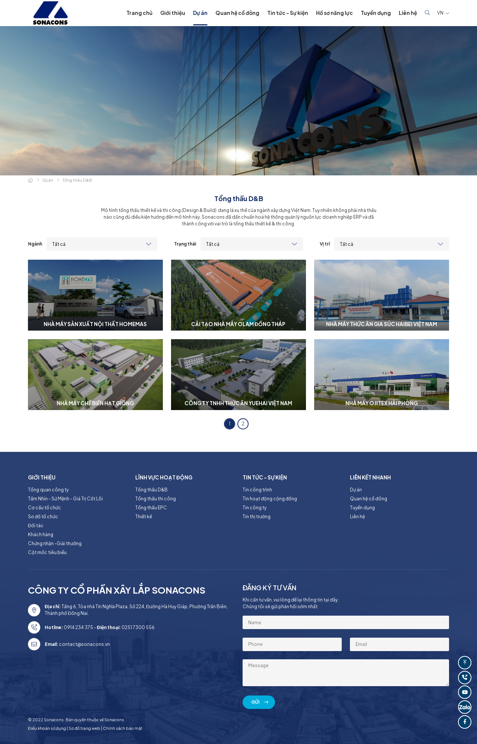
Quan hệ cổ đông (237, 13)
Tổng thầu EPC (151, 507)
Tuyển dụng (376, 13)
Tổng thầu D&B (151, 490)
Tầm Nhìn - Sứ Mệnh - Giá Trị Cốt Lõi (65, 498)
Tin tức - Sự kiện (287, 13)
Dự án (200, 13)
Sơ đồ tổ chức (43, 516)
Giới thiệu (172, 13)
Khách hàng (40, 534)
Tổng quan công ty (48, 490)
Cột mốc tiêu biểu (47, 552)
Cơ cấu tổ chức (44, 507)
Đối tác (36, 525)
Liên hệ (408, 13)
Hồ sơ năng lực (334, 13)
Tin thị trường (257, 516)
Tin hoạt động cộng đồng (270, 498)
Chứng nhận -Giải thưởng (55, 543)
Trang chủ (139, 13)
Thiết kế (143, 516)
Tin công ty (254, 507)
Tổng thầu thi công (155, 498)
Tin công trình (257, 490)
